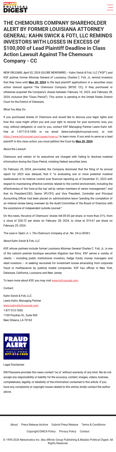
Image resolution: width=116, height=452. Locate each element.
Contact (84, 431)
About (14, 424)
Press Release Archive (34, 424)
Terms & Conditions (94, 424)
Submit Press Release (64, 424)
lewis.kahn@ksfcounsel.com (20, 305)
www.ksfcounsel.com (65, 280)
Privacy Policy (67, 431)
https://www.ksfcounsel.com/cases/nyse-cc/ (31, 136)
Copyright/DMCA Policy (41, 431)
